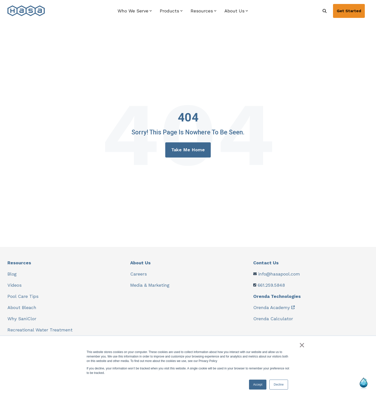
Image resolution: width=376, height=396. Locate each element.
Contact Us (266, 262)
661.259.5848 (271, 285)
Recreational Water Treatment (40, 329)
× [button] (302, 345)
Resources (19, 262)
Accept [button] (257, 384)
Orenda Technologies (277, 296)
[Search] (324, 11)
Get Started (349, 10)
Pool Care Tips (23, 296)
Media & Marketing (149, 285)
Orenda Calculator (273, 318)
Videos (14, 285)
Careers (138, 274)
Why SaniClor (21, 318)
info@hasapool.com (279, 274)
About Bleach (21, 307)
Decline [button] (279, 384)
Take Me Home (188, 149)
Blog (12, 274)
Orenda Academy (271, 307)
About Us (140, 262)
